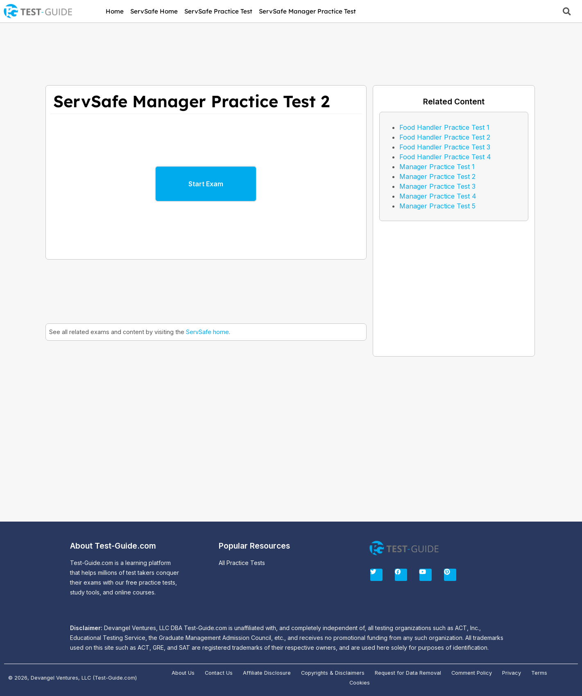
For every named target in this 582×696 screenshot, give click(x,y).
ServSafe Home (154, 11)
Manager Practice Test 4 (437, 196)
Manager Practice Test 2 (437, 176)
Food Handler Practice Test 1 (444, 127)
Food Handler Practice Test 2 (444, 137)
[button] (566, 11)
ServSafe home (207, 331)
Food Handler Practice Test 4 (445, 157)
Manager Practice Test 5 (437, 206)
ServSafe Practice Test (218, 11)
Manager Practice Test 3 (437, 186)
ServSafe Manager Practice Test (307, 11)
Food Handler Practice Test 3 (444, 147)
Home (115, 11)
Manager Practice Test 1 (437, 167)
